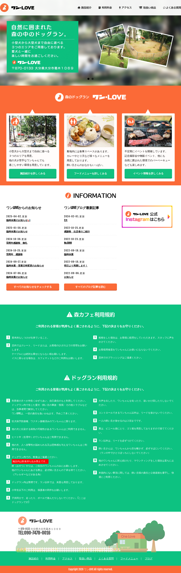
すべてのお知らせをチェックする (33, 286)
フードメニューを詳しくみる (90, 173)
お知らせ (68, 277)
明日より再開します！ (76, 265)
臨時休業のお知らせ (17, 231)
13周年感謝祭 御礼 (16, 242)
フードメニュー (129, 558)
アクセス (67, 558)
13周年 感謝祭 (14, 254)
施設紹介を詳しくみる (32, 173)
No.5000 (68, 242)
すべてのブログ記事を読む (90, 286)
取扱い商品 (85, 558)
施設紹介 (34, 558)
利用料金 (50, 558)
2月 (66, 220)
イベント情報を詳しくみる (148, 173)
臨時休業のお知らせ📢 (18, 220)
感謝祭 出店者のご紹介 (77, 231)
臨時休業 (68, 254)
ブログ (148, 558)
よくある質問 (106, 558)
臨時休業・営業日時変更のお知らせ (25, 265)
